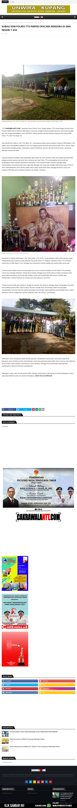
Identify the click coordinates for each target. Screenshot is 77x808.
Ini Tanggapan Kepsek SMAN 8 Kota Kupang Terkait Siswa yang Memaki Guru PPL (66, 795)
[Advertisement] (38, 49)
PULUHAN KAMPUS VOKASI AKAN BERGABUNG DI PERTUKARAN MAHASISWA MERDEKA (34, 732)
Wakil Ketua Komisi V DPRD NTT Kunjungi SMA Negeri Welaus (27, 739)
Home (3, 22)
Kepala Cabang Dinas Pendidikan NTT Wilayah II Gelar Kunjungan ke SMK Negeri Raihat (35, 746)
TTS (6, 22)
